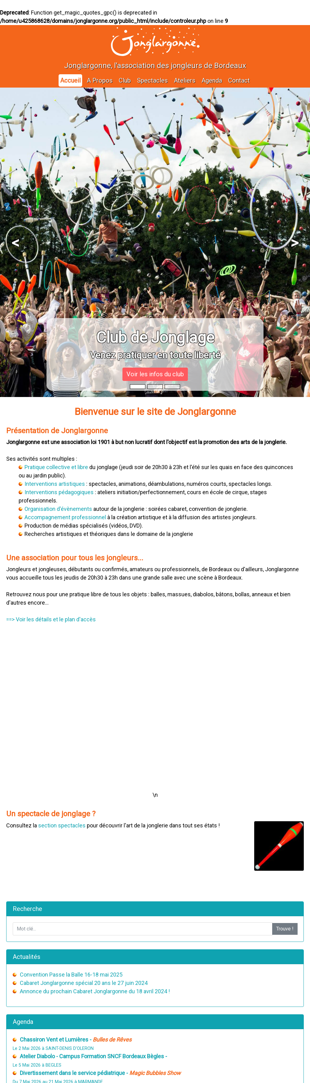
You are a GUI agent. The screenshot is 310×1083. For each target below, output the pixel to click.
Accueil (70, 80)
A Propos (100, 80)
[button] (15, 242)
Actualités (26, 956)
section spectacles (62, 825)
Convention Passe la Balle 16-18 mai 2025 (71, 974)
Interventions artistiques (54, 484)
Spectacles (152, 80)
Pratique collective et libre (56, 467)
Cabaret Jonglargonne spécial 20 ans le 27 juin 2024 (84, 983)
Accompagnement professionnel (65, 517)
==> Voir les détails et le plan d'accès (51, 619)
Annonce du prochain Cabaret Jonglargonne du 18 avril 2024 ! (95, 991)
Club (125, 80)
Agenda (212, 80)
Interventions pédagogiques (59, 492)
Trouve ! (285, 929)
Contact (239, 80)
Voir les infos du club (155, 374)
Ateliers (184, 80)
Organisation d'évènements (58, 509)
